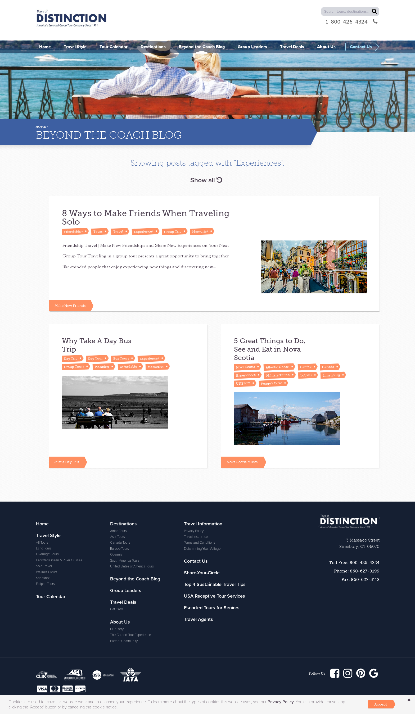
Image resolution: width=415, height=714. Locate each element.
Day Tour (95, 349)
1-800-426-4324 (351, 22)
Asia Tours (117, 510)
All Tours (42, 516)
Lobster (306, 366)
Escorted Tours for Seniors (212, 581)
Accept (380, 704)
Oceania (116, 528)
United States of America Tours (132, 540)
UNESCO (243, 374)
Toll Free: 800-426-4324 (354, 535)
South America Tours (124, 534)
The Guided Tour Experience (130, 608)
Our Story (117, 602)
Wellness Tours (46, 545)
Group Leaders (125, 564)
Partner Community (124, 614)
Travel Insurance (196, 510)
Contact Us (196, 534)
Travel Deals (123, 575)
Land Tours (44, 522)
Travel (118, 231)
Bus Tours (121, 349)
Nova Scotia (245, 358)
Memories (200, 231)
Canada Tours (120, 516)
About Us (120, 595)
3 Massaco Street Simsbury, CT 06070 (359, 516)
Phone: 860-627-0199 (357, 544)
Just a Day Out (67, 435)
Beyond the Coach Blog (135, 552)
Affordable (128, 357)
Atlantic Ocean (277, 357)
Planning (102, 357)
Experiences (144, 231)
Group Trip (173, 231)
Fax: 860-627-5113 (360, 552)
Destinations (123, 497)
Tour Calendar (50, 570)
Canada (328, 358)
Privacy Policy (194, 504)
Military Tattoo (278, 365)
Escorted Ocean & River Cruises (59, 533)
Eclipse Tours (45, 557)
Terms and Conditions (199, 516)
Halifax (306, 358)
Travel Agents (198, 592)
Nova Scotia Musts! (242, 435)
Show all (206, 180)
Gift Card (116, 582)
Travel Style (48, 509)
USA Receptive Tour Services (214, 569)
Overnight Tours (47, 527)
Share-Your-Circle (202, 546)
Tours (98, 231)
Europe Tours (119, 522)
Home (40, 127)
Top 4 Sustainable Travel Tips (215, 558)
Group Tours (74, 357)
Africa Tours (118, 504)
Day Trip (71, 349)
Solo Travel (44, 539)
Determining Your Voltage (202, 522)
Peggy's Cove (271, 374)
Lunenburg (331, 366)
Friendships (73, 231)
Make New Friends (70, 296)
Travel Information (203, 497)
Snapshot (42, 551)
